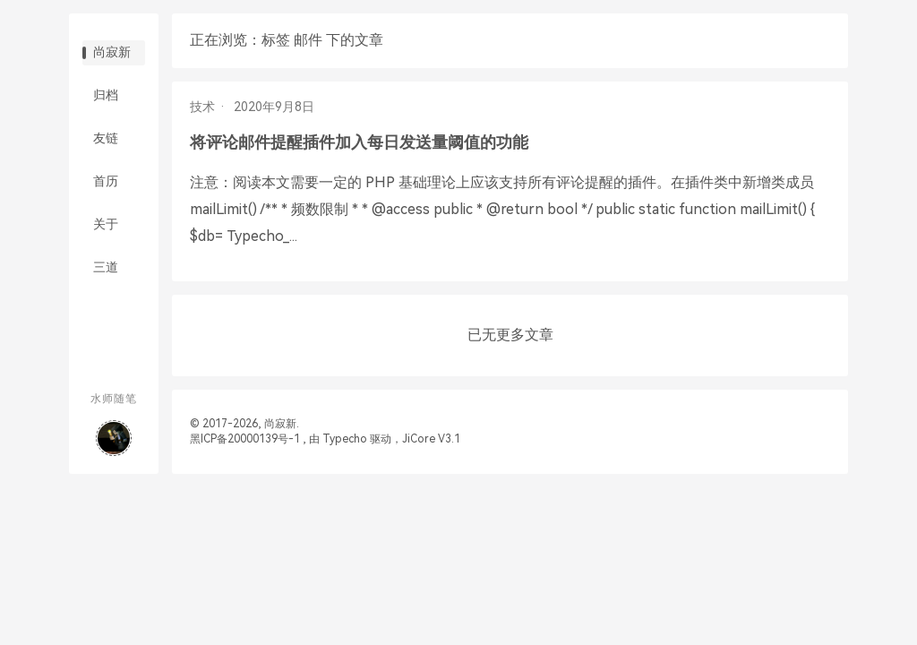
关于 (105, 224)
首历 (105, 181)
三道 (105, 267)
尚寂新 (112, 52)
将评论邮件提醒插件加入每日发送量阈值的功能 (359, 142)
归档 (105, 95)
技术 (202, 106)
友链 (105, 138)
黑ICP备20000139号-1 (245, 439)
